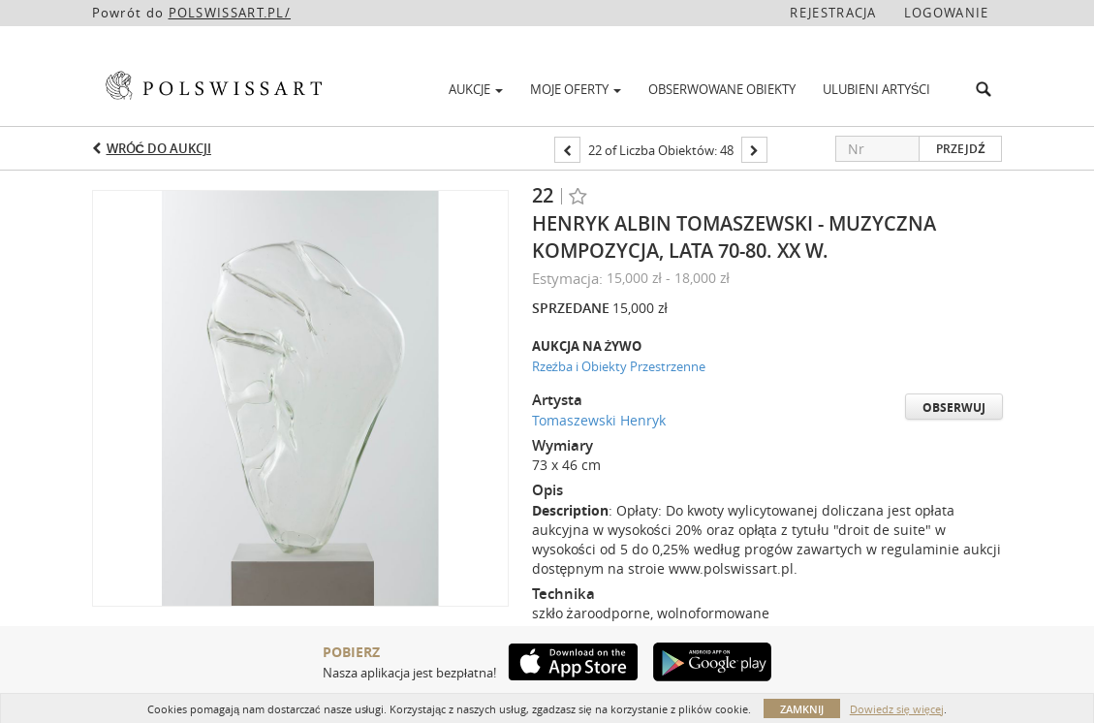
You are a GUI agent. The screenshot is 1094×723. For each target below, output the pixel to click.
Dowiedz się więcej (897, 709)
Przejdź (960, 149)
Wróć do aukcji (159, 148)
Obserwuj (953, 407)
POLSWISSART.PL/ (230, 12)
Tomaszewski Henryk (599, 420)
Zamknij (802, 709)
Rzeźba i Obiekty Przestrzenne (619, 366)
